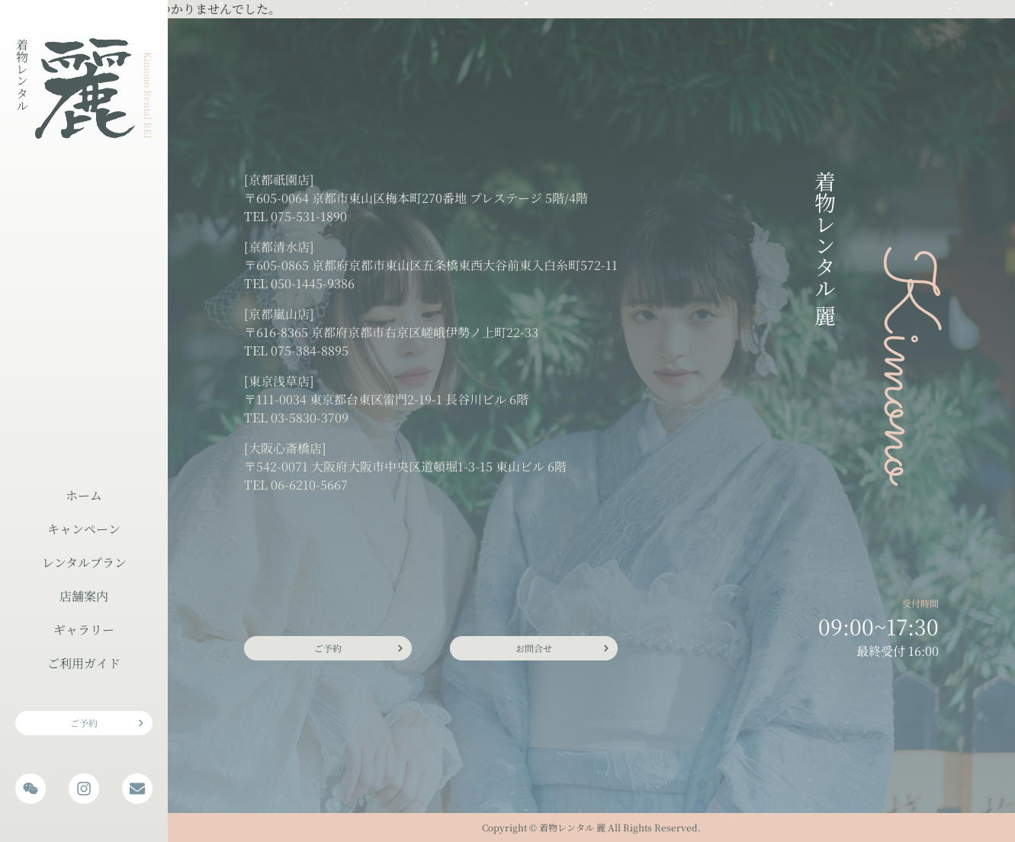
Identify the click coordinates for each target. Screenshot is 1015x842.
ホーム (84, 495)
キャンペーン (83, 529)
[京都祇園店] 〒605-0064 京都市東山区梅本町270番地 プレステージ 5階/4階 (416, 189)
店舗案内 (83, 596)
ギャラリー (83, 629)
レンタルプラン (84, 562)
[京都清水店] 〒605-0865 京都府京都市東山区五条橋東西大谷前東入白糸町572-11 (431, 256)
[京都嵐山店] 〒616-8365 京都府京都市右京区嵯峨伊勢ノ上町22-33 (391, 323)
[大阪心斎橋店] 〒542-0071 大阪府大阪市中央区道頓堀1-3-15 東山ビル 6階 (405, 457)
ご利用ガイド (83, 663)
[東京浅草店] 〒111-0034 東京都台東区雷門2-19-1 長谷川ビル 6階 (386, 390)
